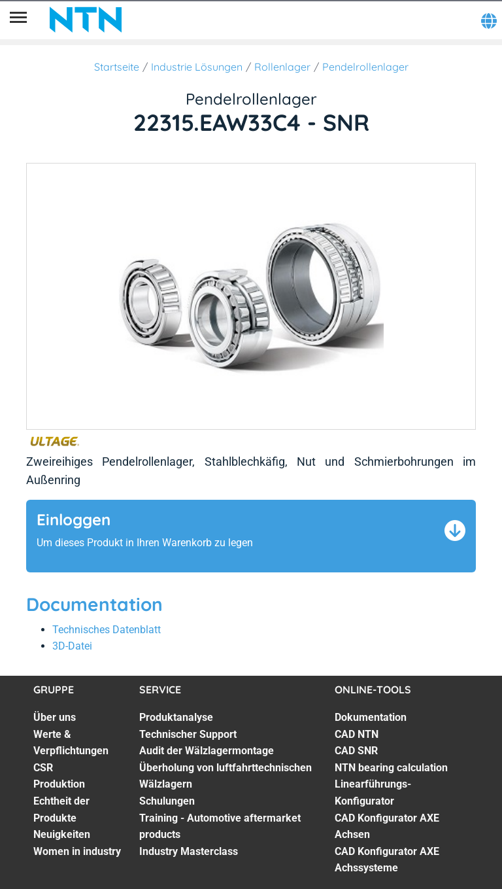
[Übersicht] (18, 20)
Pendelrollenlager (365, 66)
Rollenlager (282, 66)
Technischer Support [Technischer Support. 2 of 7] (188, 734)
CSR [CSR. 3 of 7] (43, 767)
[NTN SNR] (86, 20)
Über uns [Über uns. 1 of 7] (54, 717)
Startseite (116, 66)
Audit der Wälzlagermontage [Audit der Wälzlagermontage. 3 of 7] (206, 750)
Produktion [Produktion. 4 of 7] (59, 784)
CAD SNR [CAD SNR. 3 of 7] (356, 750)
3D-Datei (72, 646)
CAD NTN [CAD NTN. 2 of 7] (356, 734)
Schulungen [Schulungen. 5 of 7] (167, 801)
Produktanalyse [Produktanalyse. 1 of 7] (176, 717)
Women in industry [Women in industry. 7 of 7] (77, 851)
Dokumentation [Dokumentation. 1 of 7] (371, 717)
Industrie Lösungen (197, 66)
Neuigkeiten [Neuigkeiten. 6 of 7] (61, 834)
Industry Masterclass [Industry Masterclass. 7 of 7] (188, 851)
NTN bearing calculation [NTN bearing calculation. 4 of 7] (391, 767)
